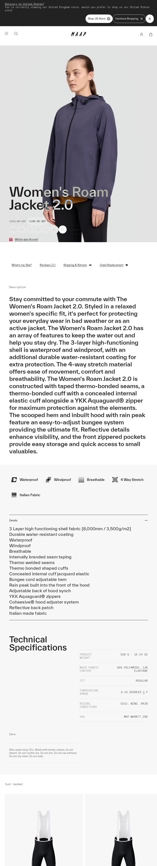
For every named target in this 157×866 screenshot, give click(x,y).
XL (54, 205)
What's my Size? (22, 241)
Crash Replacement (114, 241)
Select (75, 205)
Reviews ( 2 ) (47, 241)
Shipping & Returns (77, 241)
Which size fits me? (26, 215)
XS (21, 205)
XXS (13, 205)
